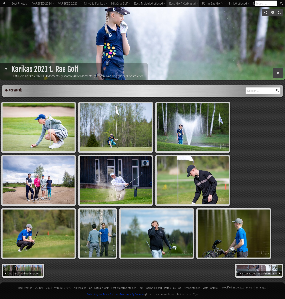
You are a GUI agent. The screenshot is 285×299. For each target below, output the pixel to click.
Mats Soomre (210, 287)
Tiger (196, 294)
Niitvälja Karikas (94, 3)
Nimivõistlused (237, 3)
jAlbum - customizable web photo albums (168, 294)
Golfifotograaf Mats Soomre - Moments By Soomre (115, 294)
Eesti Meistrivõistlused (148, 3)
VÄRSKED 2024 (42, 3)
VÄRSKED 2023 (68, 3)
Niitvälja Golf (119, 3)
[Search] (266, 3)
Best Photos (19, 3)
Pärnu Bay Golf (211, 3)
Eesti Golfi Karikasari (182, 3)
